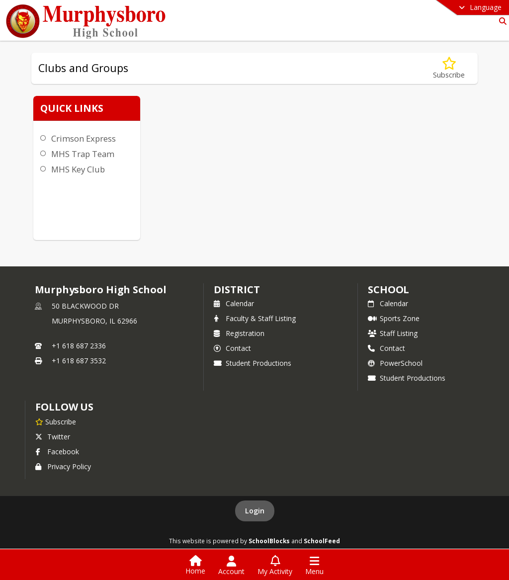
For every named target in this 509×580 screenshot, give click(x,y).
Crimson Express (83, 138)
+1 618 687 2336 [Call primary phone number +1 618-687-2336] (79, 345)
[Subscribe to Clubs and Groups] (449, 68)
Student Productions (252, 363)
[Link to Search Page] (501, 21)
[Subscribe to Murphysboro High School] (55, 421)
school (388, 289)
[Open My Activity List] (274, 565)
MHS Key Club (78, 169)
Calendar (234, 303)
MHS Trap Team (82, 154)
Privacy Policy (63, 466)
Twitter (52, 436)
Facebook (57, 451)
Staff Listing (393, 333)
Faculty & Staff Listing (255, 318)
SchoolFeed (322, 541)
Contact (232, 348)
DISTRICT (236, 289)
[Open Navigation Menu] (314, 565)
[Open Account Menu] (231, 565)
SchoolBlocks (269, 541)
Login (254, 510)
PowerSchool (395, 363)
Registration (239, 333)
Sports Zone (394, 318)
